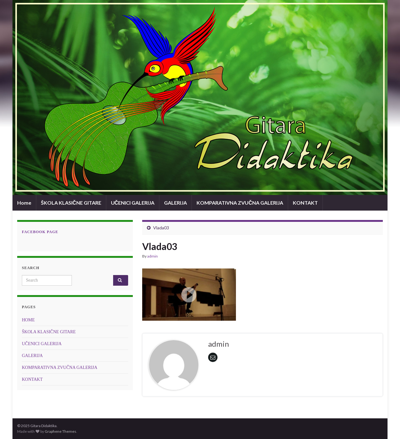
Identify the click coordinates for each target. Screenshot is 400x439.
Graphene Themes (60, 431)
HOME (28, 320)
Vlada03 (161, 227)
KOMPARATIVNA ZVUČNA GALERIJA (240, 203)
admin (152, 256)
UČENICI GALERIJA (133, 203)
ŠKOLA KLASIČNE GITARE (71, 203)
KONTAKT (305, 203)
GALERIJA (175, 203)
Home (24, 203)
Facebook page (40, 232)
